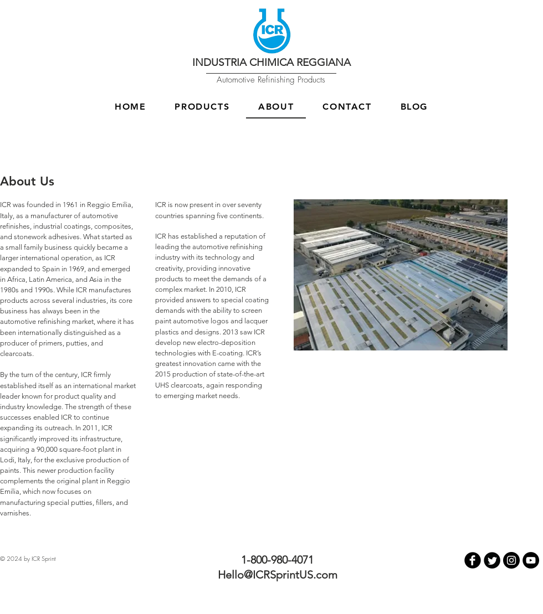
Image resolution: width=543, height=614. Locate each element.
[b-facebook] (472, 560)
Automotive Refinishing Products (271, 79)
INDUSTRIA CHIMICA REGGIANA (271, 62)
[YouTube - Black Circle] (530, 560)
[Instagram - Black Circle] (511, 560)
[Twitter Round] (492, 560)
